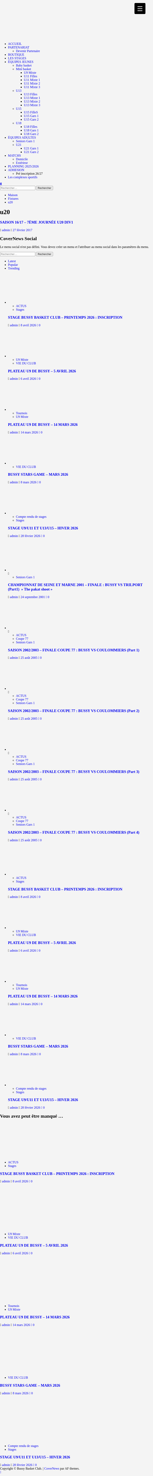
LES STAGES (17, 58)
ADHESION (16, 170)
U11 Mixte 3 (32, 87)
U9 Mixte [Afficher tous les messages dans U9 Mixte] (22, 359)
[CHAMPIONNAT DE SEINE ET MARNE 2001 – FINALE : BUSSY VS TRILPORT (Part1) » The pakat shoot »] (23, 570)
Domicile (22, 159)
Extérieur (22, 162)
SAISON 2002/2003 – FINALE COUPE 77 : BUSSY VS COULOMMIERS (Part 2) (73, 711)
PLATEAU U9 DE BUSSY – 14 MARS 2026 (43, 424)
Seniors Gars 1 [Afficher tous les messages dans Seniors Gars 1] (25, 577)
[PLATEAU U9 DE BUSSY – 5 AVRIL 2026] (25, 356)
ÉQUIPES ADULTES (22, 137)
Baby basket (24, 65)
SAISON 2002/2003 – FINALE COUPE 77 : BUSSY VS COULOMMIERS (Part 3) (73, 772)
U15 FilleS (31, 112)
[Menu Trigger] (139, 8)
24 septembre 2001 (33, 597)
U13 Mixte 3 (32, 105)
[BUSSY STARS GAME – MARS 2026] (25, 463)
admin (6, 230)
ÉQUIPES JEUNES (20, 61)
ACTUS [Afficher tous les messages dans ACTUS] (21, 306)
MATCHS (14, 155)
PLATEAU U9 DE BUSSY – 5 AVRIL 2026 (42, 371)
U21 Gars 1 (31, 148)
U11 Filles (30, 76)
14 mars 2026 (30, 432)
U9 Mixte (30, 72)
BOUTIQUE (16, 54)
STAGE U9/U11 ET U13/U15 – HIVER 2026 (43, 528)
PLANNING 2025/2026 (23, 166)
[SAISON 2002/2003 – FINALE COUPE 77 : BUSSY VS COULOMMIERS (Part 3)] (23, 749)
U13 (19, 90)
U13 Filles (30, 94)
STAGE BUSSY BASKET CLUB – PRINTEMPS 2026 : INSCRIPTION (65, 317)
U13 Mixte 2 (32, 101)
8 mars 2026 (29, 482)
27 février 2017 (22, 230)
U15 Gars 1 (31, 116)
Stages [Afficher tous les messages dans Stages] (20, 309)
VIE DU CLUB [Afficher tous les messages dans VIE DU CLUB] (26, 363)
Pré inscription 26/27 (29, 173)
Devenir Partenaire (28, 51)
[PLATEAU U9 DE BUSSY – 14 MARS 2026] (25, 409)
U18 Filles (30, 126)
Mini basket (23, 69)
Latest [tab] (12, 261)
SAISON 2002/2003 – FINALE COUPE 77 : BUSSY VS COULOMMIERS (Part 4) (73, 832)
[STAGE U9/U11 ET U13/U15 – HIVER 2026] (25, 513)
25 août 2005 (29, 657)
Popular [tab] (13, 264)
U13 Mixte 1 (32, 98)
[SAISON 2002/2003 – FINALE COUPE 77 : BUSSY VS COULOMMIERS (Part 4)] (23, 810)
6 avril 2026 (29, 378)
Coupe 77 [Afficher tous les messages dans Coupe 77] (22, 638)
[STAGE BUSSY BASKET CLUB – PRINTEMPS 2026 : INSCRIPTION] (25, 302)
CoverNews (51, 1468)
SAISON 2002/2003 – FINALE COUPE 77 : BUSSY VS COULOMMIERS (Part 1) (73, 650)
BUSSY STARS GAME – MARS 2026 (38, 474)
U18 (19, 123)
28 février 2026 (31, 536)
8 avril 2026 (29, 325)
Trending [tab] (14, 268)
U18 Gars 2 (31, 134)
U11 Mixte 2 (32, 83)
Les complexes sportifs (22, 177)
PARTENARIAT (18, 47)
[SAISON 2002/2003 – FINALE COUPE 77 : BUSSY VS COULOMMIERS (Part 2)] (23, 688)
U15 (19, 108)
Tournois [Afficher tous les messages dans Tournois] (21, 413)
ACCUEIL (15, 43)
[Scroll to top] (0, 1472)
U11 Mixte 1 (32, 80)
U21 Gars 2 (31, 152)
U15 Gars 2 (31, 119)
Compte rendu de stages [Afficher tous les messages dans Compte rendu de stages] (31, 516)
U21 (19, 144)
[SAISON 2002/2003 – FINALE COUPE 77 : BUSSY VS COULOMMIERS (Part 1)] (23, 628)
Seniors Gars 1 (25, 141)
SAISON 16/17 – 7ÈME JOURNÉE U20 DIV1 (36, 222)
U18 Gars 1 (31, 130)
